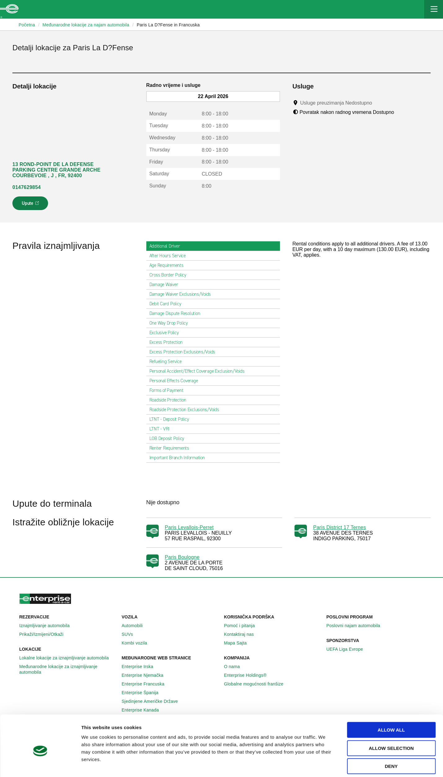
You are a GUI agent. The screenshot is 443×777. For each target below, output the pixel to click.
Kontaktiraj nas (242, 634)
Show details (321, 764)
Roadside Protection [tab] (170, 400)
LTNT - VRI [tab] (162, 429)
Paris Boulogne (182, 557)
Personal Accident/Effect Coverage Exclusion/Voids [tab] (199, 371)
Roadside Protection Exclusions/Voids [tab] (186, 409)
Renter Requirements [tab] (171, 448)
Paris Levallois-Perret (189, 527)
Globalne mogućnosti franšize (257, 683)
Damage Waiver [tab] (166, 284)
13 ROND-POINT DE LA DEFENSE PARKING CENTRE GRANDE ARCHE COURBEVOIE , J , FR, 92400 (56, 170)
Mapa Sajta (239, 642)
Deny (391, 737)
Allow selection (391, 719)
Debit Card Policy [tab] (167, 304)
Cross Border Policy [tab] (170, 275)
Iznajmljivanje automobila (48, 625)
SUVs (131, 634)
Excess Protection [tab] (168, 342)
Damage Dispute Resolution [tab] (177, 313)
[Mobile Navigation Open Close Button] (433, 9)
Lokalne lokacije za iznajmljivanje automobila (67, 657)
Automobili (135, 625)
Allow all (391, 701)
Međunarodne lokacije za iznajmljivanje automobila (68, 669)
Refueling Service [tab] (168, 361)
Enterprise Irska (141, 666)
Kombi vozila (138, 642)
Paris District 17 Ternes (339, 527)
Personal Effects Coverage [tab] (176, 381)
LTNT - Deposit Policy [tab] (171, 419)
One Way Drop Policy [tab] (171, 323)
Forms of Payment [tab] (168, 390)
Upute (31, 205)
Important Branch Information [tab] (179, 458)
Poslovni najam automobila (356, 625)
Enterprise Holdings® (249, 675)
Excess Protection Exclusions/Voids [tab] (184, 352)
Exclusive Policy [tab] (166, 333)
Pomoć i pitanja (243, 625)
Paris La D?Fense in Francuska (168, 24)
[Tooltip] (378, 103)
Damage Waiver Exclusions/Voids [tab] (182, 294)
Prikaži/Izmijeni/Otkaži (44, 634)
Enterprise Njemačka (146, 675)
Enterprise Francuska (146, 683)
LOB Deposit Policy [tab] (169, 438)
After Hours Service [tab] (170, 256)
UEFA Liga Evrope (348, 649)
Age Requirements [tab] (168, 265)
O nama (235, 666)
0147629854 (26, 187)
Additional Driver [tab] (167, 246)
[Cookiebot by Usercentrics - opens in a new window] (40, 765)
